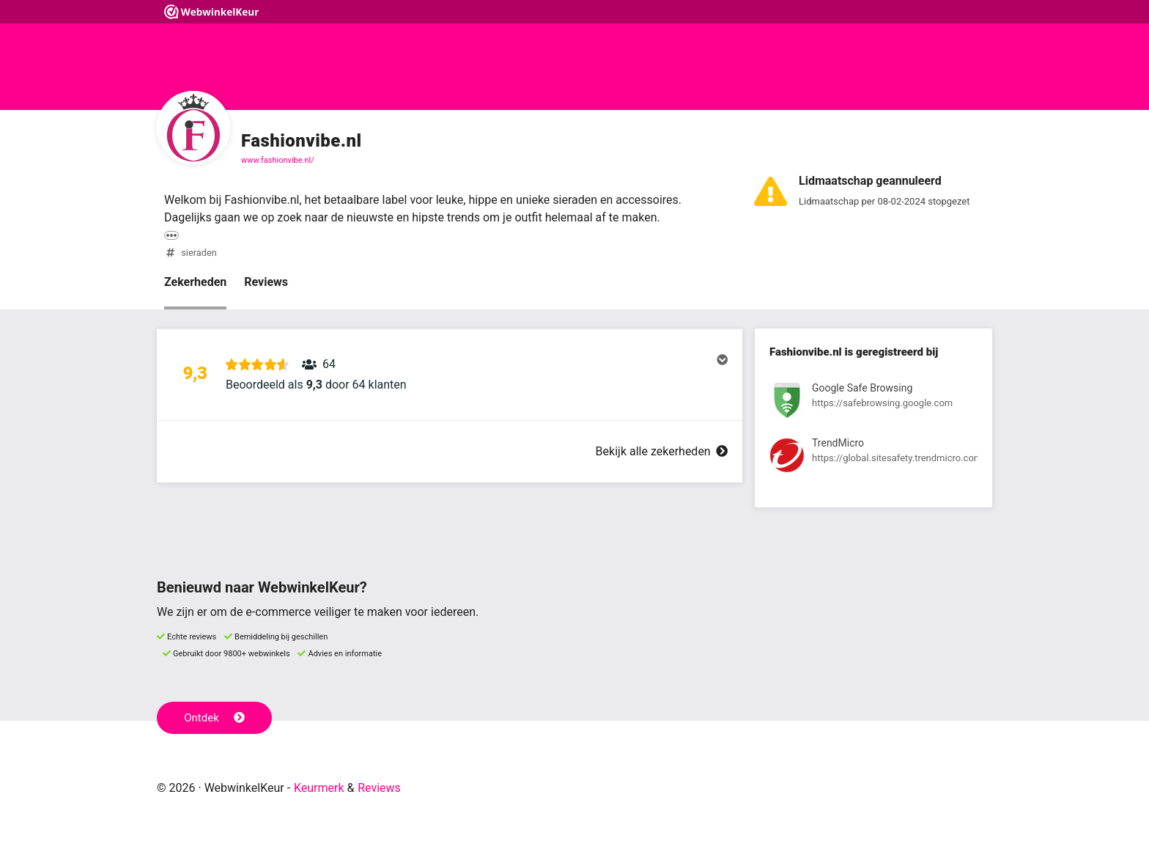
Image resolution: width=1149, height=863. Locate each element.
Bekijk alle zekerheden (662, 451)
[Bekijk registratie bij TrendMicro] (873, 458)
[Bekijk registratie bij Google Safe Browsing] (873, 403)
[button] (449, 374)
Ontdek (214, 717)
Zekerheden (195, 282)
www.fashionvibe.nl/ (277, 160)
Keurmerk (319, 788)
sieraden (199, 252)
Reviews (266, 282)
